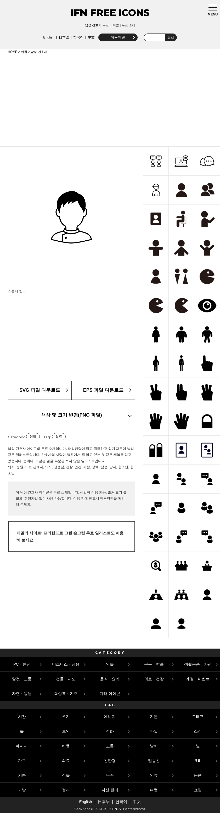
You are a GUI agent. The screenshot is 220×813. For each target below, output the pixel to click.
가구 (22, 760)
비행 (66, 746)
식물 (66, 775)
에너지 (110, 716)
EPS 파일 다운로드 (103, 390)
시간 (22, 716)
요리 (198, 760)
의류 (154, 775)
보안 (66, 731)
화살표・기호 (66, 693)
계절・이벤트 (198, 679)
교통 (110, 746)
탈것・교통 (22, 679)
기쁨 (22, 775)
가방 (22, 790)
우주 (110, 775)
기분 (154, 716)
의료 (58, 437)
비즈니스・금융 (66, 664)
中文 (88, 37)
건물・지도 (66, 679)
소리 (198, 731)
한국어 (76, 37)
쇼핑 (198, 790)
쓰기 (66, 716)
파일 (154, 731)
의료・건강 (154, 679)
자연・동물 (22, 693)
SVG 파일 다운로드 (39, 390)
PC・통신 (22, 664)
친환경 (110, 760)
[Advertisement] (110, 99)
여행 (154, 790)
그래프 (198, 716)
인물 (24, 52)
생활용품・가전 (198, 664)
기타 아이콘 (109, 693)
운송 (198, 775)
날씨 (154, 746)
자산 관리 (109, 790)
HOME (12, 52)
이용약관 (115, 37)
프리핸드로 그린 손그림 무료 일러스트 (77, 533)
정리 (66, 790)
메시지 (22, 746)
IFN (79, 12)
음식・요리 (110, 679)
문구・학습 (154, 664)
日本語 (61, 37)
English (46, 37)
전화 (110, 731)
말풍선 (154, 760)
